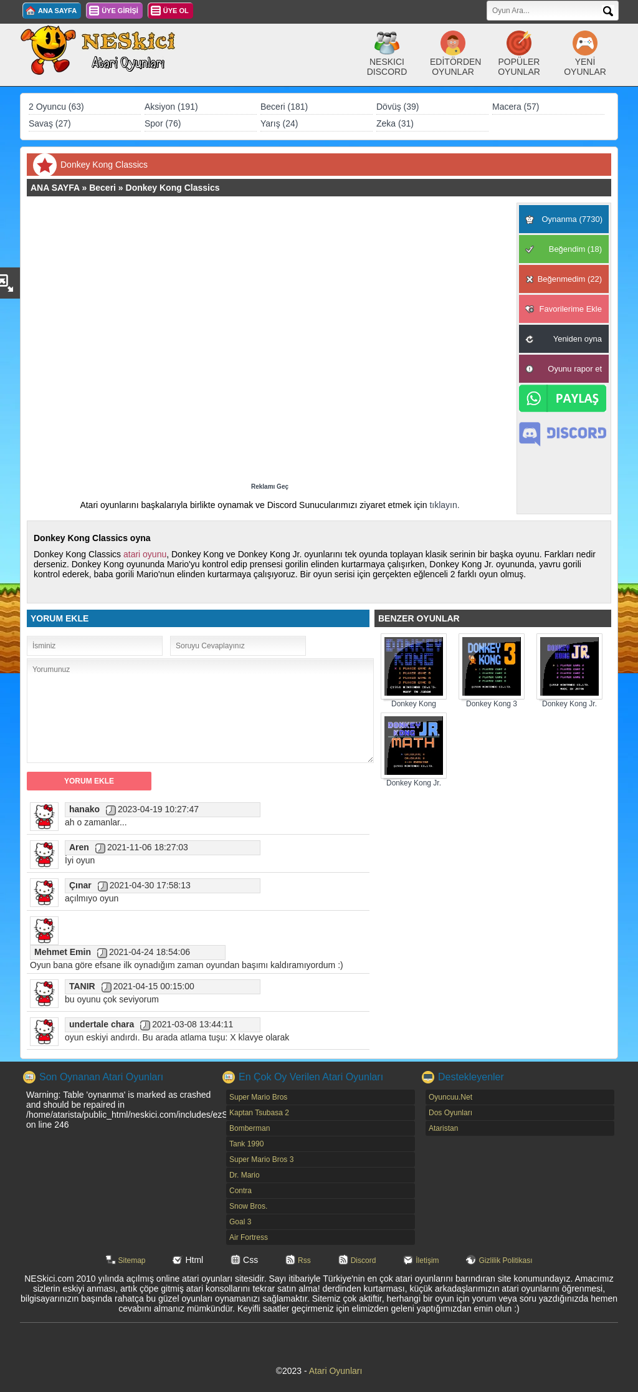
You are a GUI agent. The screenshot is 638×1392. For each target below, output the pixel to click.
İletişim (427, 1260)
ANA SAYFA (57, 10)
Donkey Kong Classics (173, 188)
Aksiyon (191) (171, 107)
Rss (304, 1260)
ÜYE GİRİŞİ (120, 10)
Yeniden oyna (577, 338)
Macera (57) (515, 107)
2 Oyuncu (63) (56, 107)
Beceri (102, 188)
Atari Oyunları (336, 1371)
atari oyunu (144, 554)
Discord (363, 1260)
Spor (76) (163, 123)
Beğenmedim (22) (570, 279)
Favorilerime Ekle (571, 309)
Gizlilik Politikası (505, 1260)
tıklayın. (444, 505)
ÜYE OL (176, 10)
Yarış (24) (279, 123)
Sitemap (132, 1260)
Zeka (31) (395, 123)
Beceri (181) (284, 107)
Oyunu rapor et (575, 368)
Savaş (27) (50, 123)
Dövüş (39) (397, 107)
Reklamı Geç (269, 486)
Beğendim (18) (575, 249)
